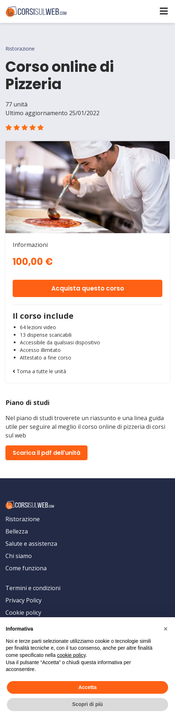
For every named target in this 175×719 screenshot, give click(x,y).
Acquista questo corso (87, 288)
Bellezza (16, 531)
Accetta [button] (87, 687)
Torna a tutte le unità (39, 371)
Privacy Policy (23, 600)
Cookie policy (23, 612)
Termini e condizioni (32, 588)
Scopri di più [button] (87, 704)
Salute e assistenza (31, 544)
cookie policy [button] (71, 655)
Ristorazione (22, 519)
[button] (165, 629)
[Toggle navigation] (164, 11)
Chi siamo (18, 556)
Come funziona (26, 568)
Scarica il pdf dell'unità (46, 453)
